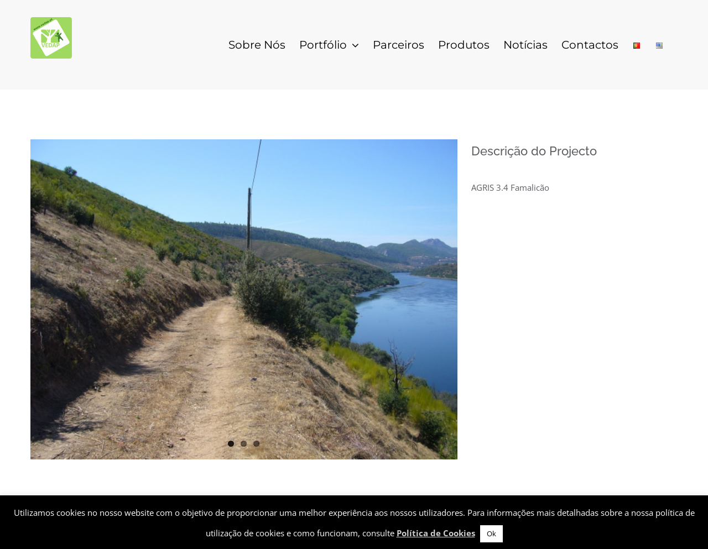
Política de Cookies (436, 532)
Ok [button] (491, 533)
